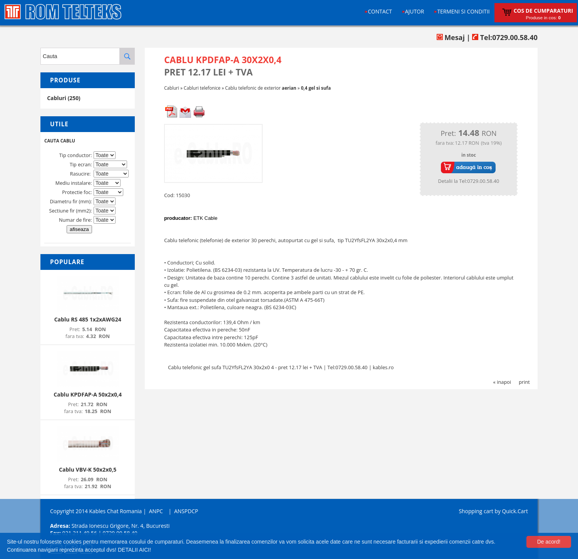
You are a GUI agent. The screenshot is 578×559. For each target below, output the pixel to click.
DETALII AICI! (134, 550)
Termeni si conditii (463, 11)
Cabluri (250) (63, 98)
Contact (380, 11)
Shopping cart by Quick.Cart (493, 511)
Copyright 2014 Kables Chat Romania (96, 511)
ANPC (156, 511)
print (524, 381)
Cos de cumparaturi (543, 10)
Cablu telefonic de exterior (261, 88)
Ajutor (414, 11)
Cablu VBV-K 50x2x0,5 (87, 469)
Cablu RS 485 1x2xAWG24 (87, 319)
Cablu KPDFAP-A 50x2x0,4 (88, 394)
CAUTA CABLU (59, 141)
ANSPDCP (186, 511)
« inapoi (502, 381)
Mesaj (451, 37)
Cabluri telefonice (202, 88)
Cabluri (171, 88)
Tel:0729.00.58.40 (505, 37)
